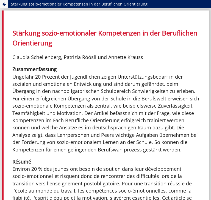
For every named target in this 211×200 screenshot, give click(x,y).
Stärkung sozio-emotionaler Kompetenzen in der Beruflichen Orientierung (79, 4)
